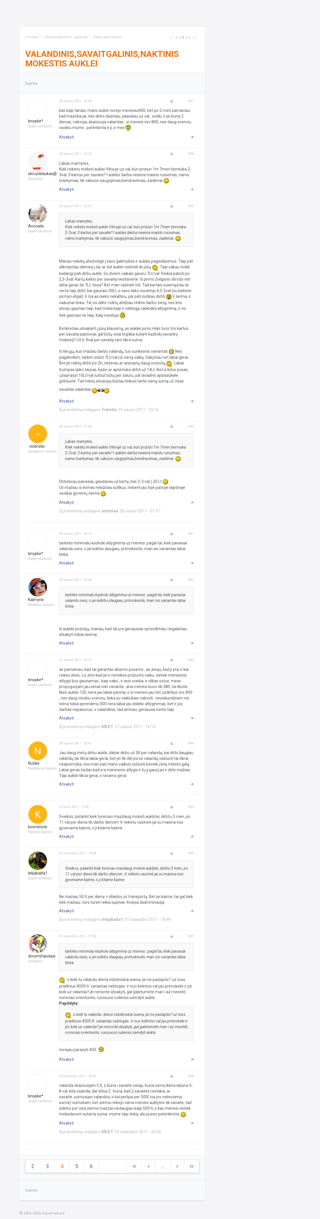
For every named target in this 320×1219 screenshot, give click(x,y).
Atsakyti (66, 137)
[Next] (170, 37)
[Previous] (173, 37)
